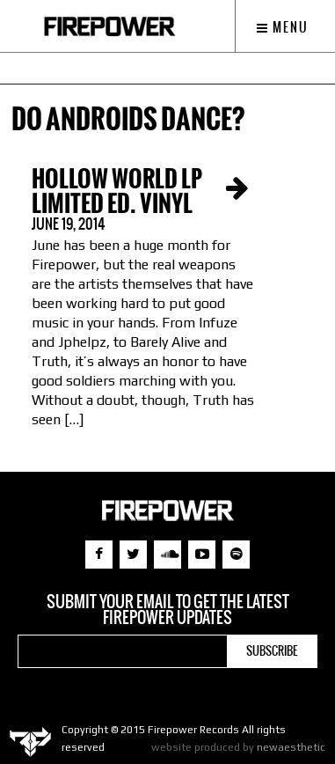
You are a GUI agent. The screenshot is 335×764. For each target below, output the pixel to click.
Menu (283, 27)
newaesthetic (291, 747)
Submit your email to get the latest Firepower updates (168, 610)
